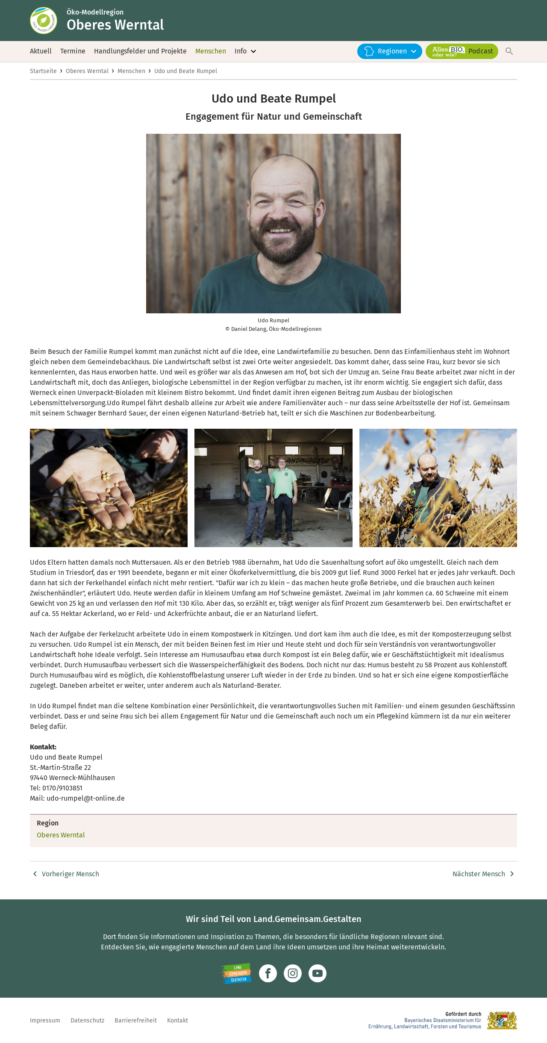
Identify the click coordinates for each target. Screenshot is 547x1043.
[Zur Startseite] (48, 20)
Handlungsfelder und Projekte (140, 51)
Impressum (45, 1020)
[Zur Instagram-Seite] (293, 973)
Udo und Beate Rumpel (185, 71)
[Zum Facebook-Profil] (268, 973)
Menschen (210, 51)
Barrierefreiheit (136, 1020)
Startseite (43, 71)
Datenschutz (87, 1020)
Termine (72, 51)
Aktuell (41, 51)
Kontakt (177, 1020)
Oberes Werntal (87, 71)
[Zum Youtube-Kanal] (317, 973)
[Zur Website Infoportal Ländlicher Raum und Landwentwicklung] (236, 973)
